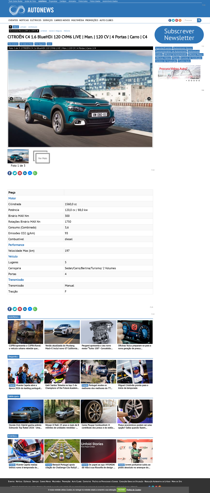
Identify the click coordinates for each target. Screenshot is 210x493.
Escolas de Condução (191, 57)
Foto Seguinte (40, 44)
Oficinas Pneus (196, 54)
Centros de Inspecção (166, 61)
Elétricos (35, 20)
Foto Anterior (13, 44)
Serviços (48, 20)
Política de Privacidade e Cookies (105, 481)
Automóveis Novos (183, 48)
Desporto (13, 356)
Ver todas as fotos (26, 44)
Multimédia (77, 20)
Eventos (13, 20)
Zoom (49, 44)
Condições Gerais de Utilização (131, 481)
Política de (133, 489)
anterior (43, 30)
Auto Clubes (106, 20)
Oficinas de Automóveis (175, 54)
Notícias (24, 20)
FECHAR (121, 489)
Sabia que (14, 396)
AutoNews (14, 316)
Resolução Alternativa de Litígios (157, 481)
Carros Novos (62, 20)
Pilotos (175, 57)
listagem (23, 27)
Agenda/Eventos (164, 48)
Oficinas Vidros (163, 57)
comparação (32, 27)
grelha (15, 27)
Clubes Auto (184, 61)
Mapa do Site (177, 481)
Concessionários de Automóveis (171, 51)
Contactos (87, 481)
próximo (67, 30)
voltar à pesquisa (55, 30)
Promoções (91, 20)
